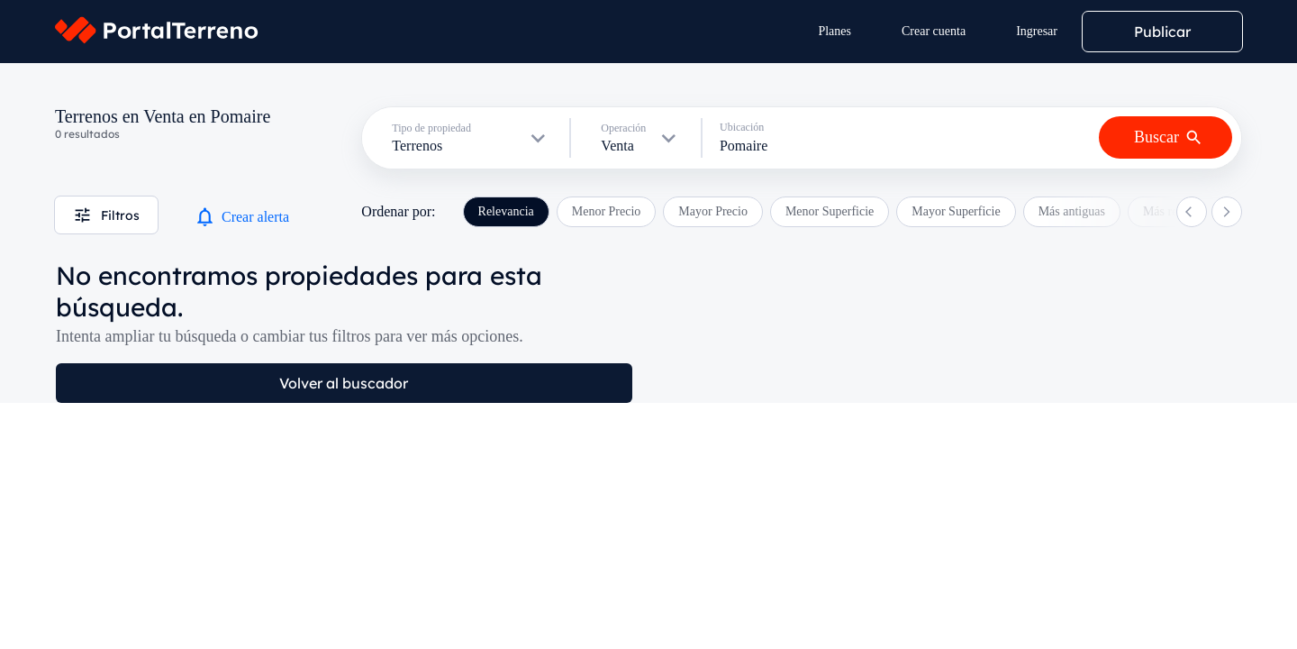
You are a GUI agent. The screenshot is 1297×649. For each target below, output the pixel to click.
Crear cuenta (934, 31)
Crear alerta (241, 217)
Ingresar (1036, 31)
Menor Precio (606, 211)
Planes (834, 31)
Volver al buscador (343, 383)
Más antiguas (1072, 211)
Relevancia (506, 211)
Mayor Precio (713, 211)
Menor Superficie (829, 211)
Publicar (1162, 32)
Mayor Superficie (956, 211)
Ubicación (742, 127)
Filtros (106, 215)
